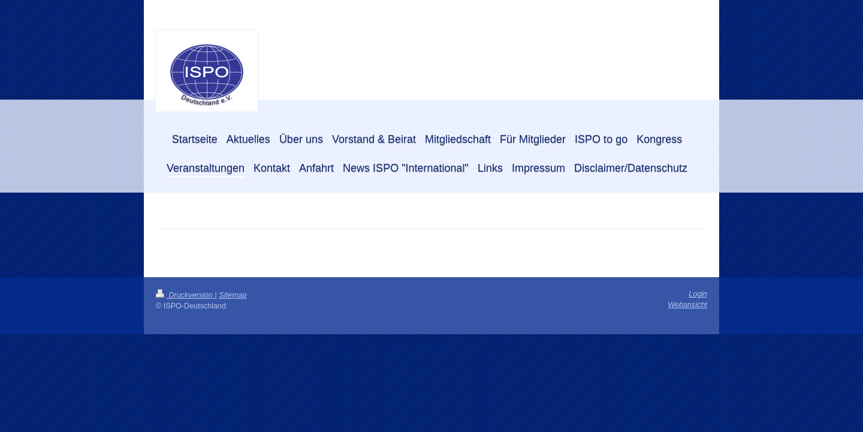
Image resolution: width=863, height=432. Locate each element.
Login (698, 294)
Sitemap (232, 295)
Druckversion (185, 295)
